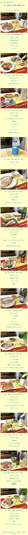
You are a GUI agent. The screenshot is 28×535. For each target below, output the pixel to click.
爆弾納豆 (14, 483)
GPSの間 (9, 5)
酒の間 (14, 5)
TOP (4, 5)
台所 (23, 5)
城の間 (19, 5)
